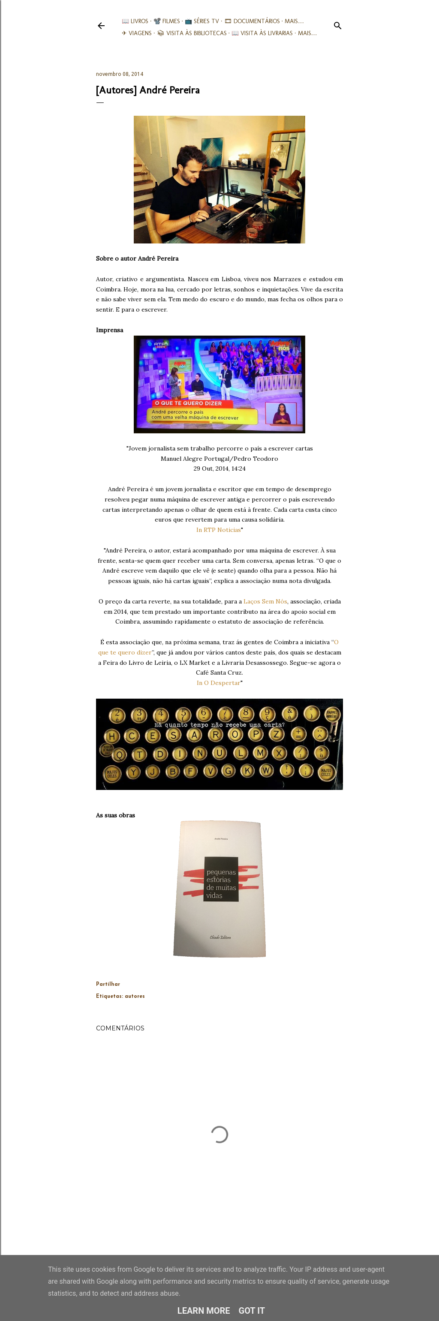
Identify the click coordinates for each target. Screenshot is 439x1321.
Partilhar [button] (108, 984)
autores (135, 996)
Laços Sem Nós (265, 601)
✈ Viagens (137, 33)
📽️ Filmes (166, 21)
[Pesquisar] (338, 23)
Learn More (203, 1311)
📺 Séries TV (202, 21)
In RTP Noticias (218, 530)
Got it (252, 1311)
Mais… (294, 21)
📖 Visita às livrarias (262, 33)
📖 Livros (135, 21)
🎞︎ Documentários (252, 21)
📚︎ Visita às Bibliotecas (192, 33)
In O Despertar (219, 683)
